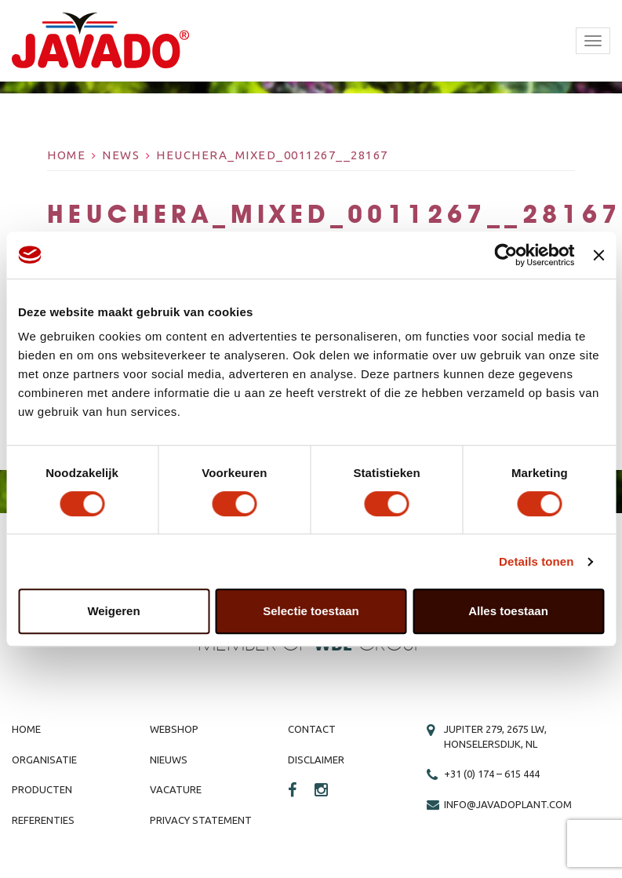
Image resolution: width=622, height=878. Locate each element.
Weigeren (113, 611)
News (121, 155)
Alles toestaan (508, 611)
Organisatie (44, 759)
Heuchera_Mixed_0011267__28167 (272, 155)
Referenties (43, 819)
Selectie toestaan (311, 611)
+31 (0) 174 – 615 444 (492, 773)
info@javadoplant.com (508, 804)
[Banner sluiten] (598, 255)
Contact (312, 728)
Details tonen (536, 561)
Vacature (176, 789)
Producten (42, 789)
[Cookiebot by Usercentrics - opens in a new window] (506, 255)
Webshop (174, 728)
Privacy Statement (201, 819)
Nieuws (168, 759)
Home (66, 155)
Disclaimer (316, 759)
